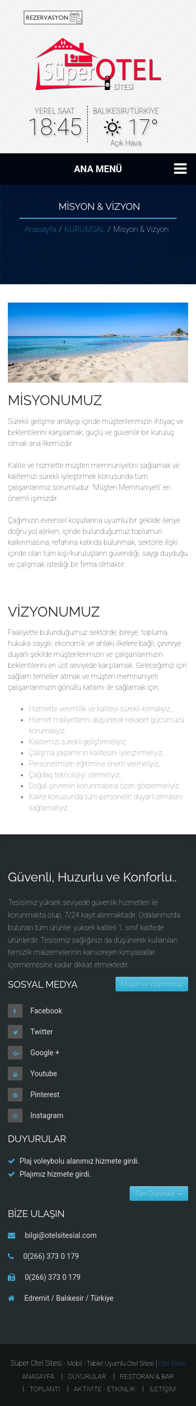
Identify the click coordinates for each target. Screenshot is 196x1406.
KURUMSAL (84, 229)
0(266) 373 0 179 (51, 1256)
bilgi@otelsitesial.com (60, 1235)
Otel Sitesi (172, 1363)
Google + (45, 1052)
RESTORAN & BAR (147, 1376)
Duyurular (87, 1376)
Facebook (46, 1011)
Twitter (41, 1032)
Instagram (46, 1115)
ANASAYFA (38, 1376)
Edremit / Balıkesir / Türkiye (68, 1298)
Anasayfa (40, 229)
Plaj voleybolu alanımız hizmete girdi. (79, 1161)
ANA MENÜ (98, 168)
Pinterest (45, 1094)
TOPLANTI (44, 1389)
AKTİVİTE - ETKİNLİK (104, 1389)
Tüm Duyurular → (159, 1193)
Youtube (43, 1073)
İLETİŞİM (162, 1389)
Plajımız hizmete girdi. (55, 1174)
